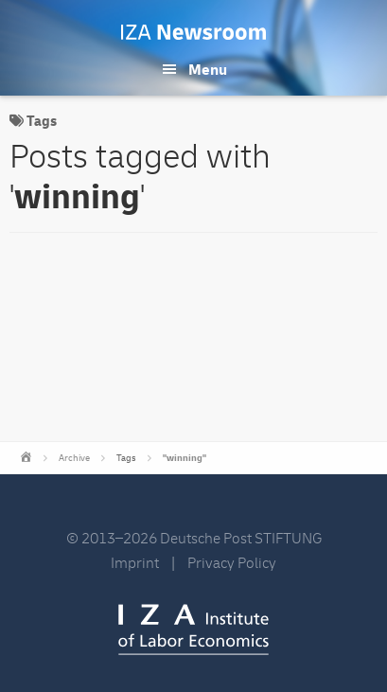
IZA (193, 629)
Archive (74, 458)
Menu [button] (207, 70)
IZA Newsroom (193, 32)
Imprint (135, 563)
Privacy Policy (231, 563)
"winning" (184, 458)
